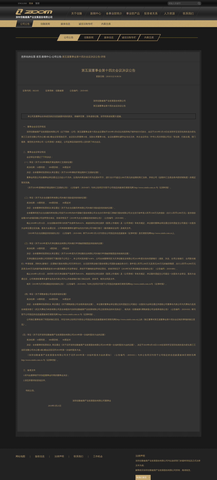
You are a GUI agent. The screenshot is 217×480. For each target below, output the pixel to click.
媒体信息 (65, 24)
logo (34, 13)
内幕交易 (106, 24)
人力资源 (169, 13)
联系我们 (188, 13)
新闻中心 (95, 13)
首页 (38, 56)
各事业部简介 (114, 13)
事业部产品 (133, 13)
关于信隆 (76, 13)
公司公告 (25, 24)
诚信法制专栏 (86, 24)
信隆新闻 (45, 24)
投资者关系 (151, 13)
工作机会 (98, 456)
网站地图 (20, 456)
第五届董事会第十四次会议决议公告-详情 (84, 56)
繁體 (37, 3)
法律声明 (59, 456)
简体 (31, 3)
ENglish (22, 3)
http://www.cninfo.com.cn (144, 187)
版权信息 (40, 456)
